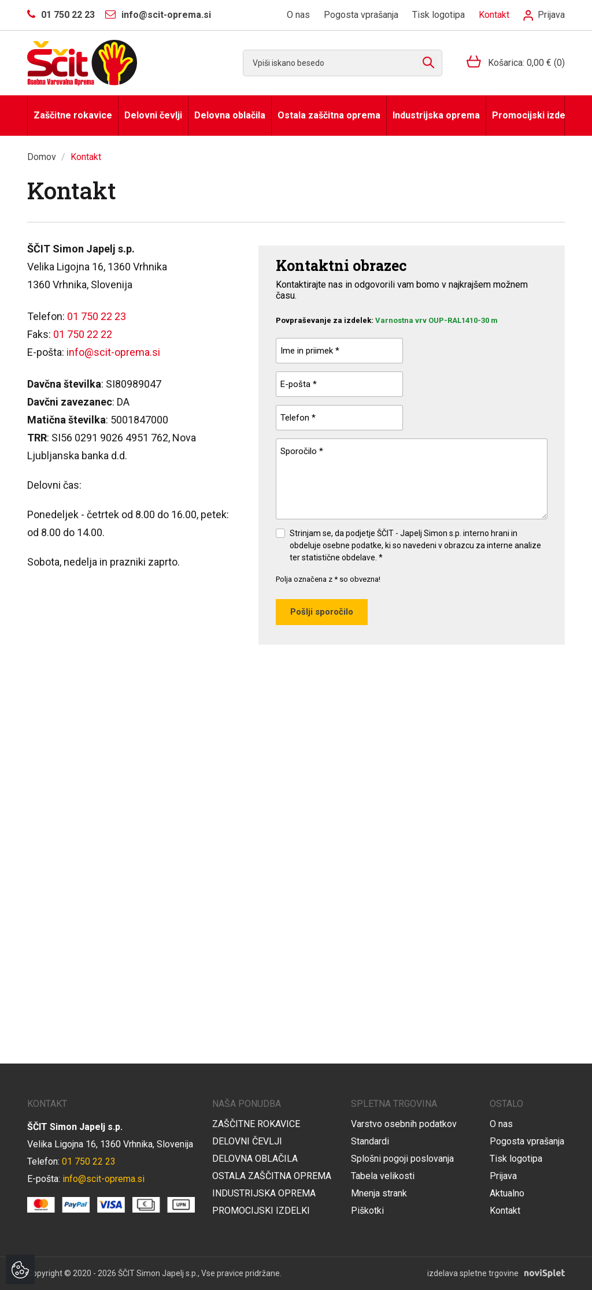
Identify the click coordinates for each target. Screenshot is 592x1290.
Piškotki (367, 1210)
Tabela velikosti (383, 1175)
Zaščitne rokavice (73, 115)
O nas (298, 14)
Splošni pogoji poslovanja (402, 1158)
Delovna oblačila (229, 115)
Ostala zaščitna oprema (329, 115)
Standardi (370, 1141)
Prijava (544, 14)
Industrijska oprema (436, 115)
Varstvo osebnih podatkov (404, 1123)
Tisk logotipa (438, 14)
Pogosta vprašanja (361, 14)
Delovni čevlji (153, 115)
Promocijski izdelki (528, 115)
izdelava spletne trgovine (473, 1273)
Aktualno (507, 1193)
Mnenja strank (379, 1193)
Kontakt (494, 14)
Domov (41, 156)
